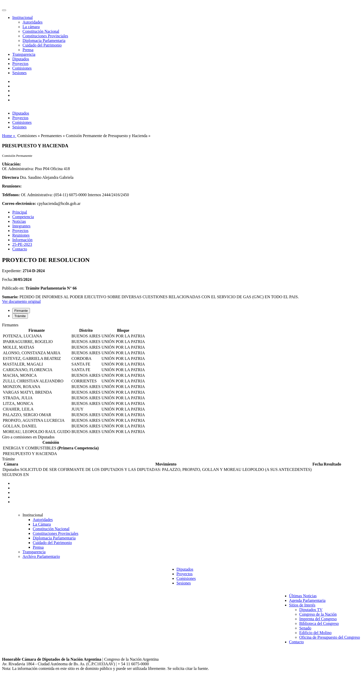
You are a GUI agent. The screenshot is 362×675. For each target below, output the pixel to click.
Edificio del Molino (315, 632)
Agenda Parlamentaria (307, 600)
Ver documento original (21, 301)
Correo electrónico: (19, 203)
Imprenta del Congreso (318, 619)
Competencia (23, 217)
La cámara (31, 27)
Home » (9, 136)
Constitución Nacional (41, 31)
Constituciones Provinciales (45, 36)
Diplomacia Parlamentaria (44, 40)
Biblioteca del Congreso (319, 623)
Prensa (28, 50)
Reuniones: (11, 186)
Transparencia (23, 54)
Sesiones (19, 73)
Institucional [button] (22, 17)
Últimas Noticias (303, 596)
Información (22, 240)
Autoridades (32, 22)
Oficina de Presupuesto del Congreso (329, 637)
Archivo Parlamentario (41, 556)
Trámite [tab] (20, 316)
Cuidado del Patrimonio (42, 45)
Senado (305, 628)
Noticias (19, 221)
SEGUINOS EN (15, 474)
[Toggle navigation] (4, 10)
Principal (19, 212)
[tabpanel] (181, 379)
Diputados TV (311, 609)
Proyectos (20, 63)
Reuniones (21, 235)
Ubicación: (11, 164)
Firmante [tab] (21, 311)
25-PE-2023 (22, 244)
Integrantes (21, 226)
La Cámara (42, 524)
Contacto (19, 249)
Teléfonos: (11, 195)
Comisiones (22, 68)
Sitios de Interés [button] (302, 605)
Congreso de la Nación (318, 614)
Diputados (20, 59)
